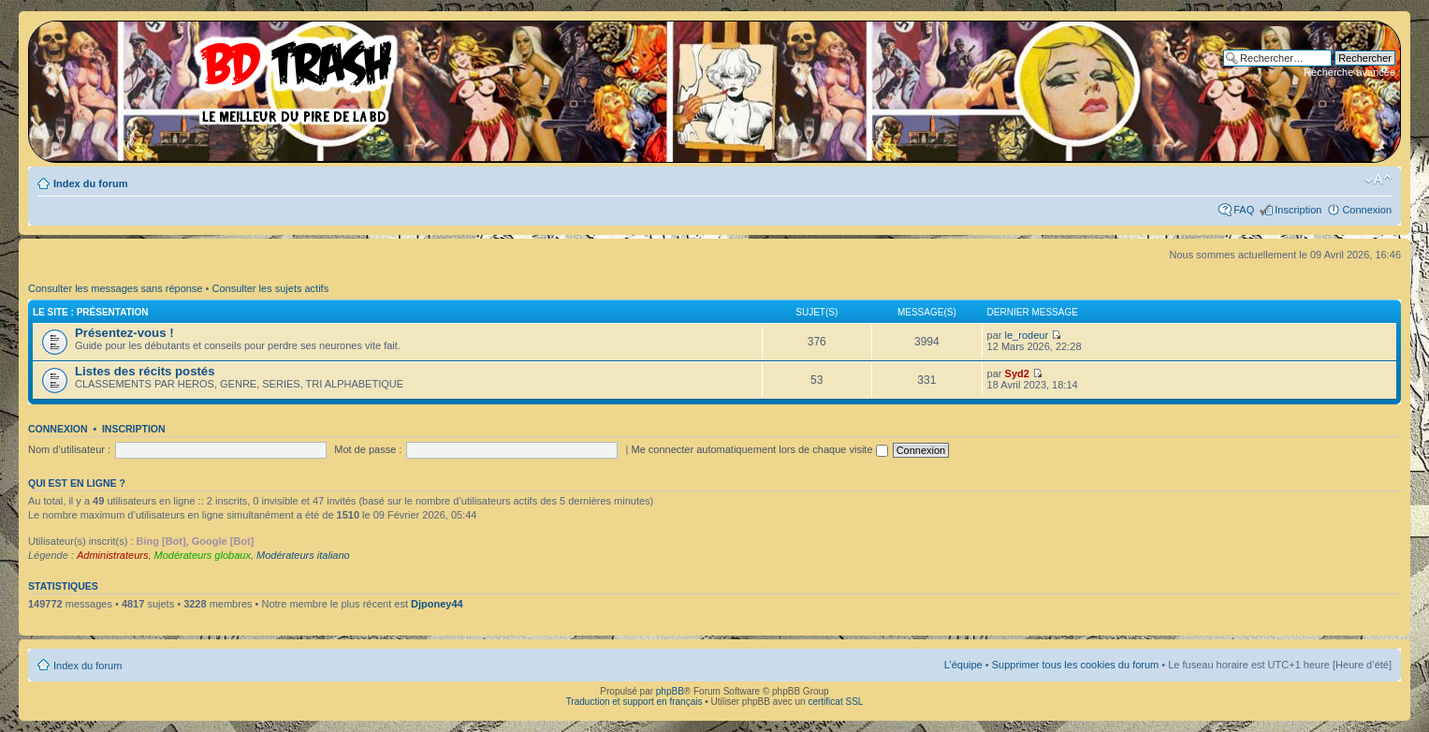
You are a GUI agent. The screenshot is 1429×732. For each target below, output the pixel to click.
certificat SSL (835, 701)
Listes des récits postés (145, 371)
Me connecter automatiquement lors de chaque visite (759, 449)
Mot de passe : (367, 449)
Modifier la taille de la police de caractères (1378, 179)
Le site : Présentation (91, 312)
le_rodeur (1026, 335)
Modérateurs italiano (303, 555)
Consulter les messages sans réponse (115, 288)
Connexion (1367, 209)
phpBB (670, 691)
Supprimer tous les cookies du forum (1075, 664)
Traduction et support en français (634, 701)
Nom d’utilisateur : (69, 449)
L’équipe (963, 664)
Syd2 (1017, 373)
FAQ (1243, 209)
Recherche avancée (1349, 72)
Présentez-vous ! (124, 333)
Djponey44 (437, 603)
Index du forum (90, 183)
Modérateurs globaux (202, 555)
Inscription (1298, 209)
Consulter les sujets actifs (269, 288)
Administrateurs (112, 555)
